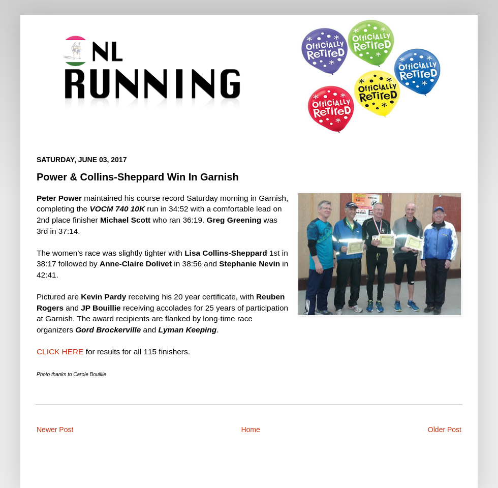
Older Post (444, 429)
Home (250, 429)
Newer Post (55, 429)
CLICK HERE (60, 351)
